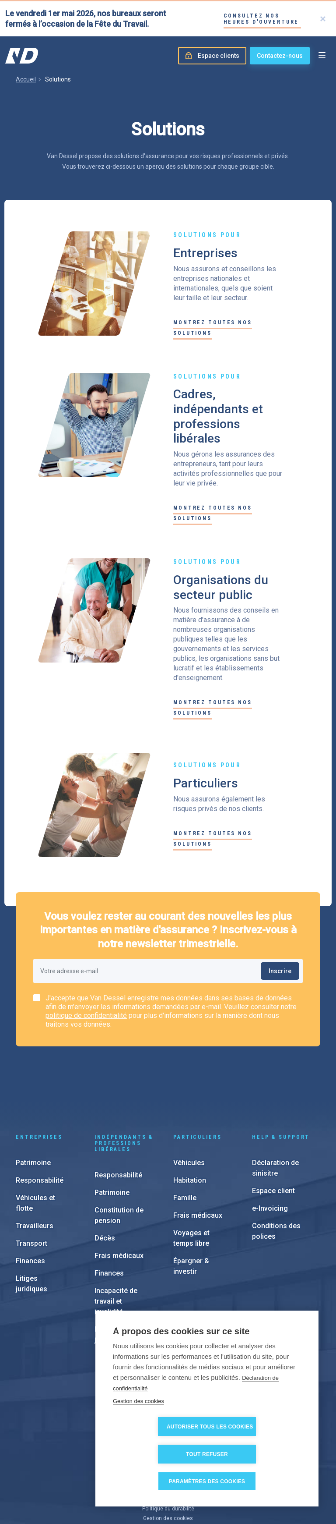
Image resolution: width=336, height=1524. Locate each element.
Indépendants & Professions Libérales (123, 1090)
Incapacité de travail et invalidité (115, 1248)
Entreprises (39, 1084)
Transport (31, 1191)
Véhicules (189, 1110)
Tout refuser (257, 1454)
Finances (30, 1208)
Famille (184, 1145)
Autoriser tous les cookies (161, 1454)
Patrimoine (33, 1110)
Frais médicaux (119, 1203)
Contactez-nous (280, 55)
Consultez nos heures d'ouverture (261, 19)
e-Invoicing (270, 1156)
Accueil (26, 79)
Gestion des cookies (138, 1428)
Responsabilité (39, 1128)
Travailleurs (34, 1173)
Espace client (273, 1138)
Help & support (281, 1084)
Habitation (189, 1128)
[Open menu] (322, 55)
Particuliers (197, 1084)
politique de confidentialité (86, 1015)
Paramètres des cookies (210, 1481)
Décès (104, 1185)
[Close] (322, 19)
